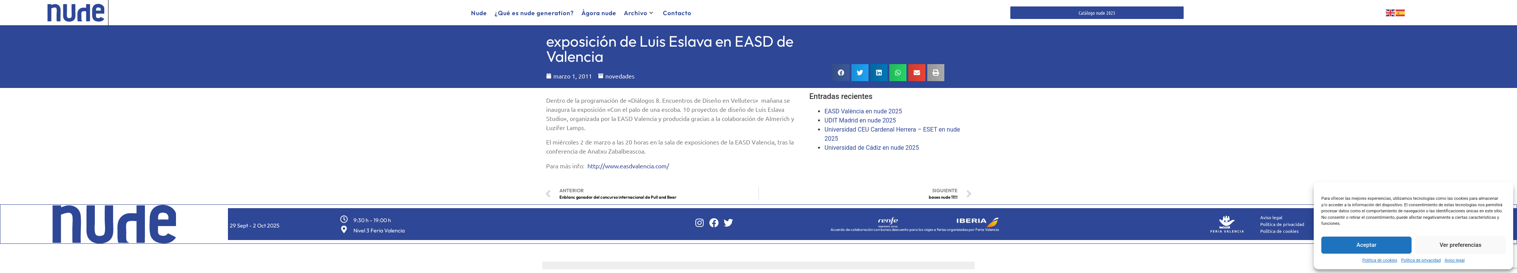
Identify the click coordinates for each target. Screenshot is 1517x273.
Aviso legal (1455, 260)
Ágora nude (598, 13)
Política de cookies (1379, 260)
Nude (479, 13)
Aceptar (1367, 245)
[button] (841, 71)
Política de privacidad (1421, 260)
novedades (619, 74)
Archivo (638, 13)
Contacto (677, 13)
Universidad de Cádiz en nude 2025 (871, 146)
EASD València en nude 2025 (863, 109)
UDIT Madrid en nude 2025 (860, 118)
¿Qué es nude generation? (534, 13)
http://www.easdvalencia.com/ (628, 164)
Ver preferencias (1460, 245)
